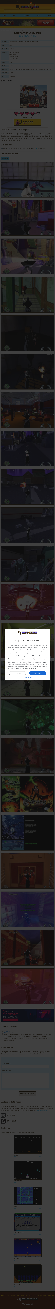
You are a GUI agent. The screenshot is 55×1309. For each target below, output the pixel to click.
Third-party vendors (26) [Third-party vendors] (26, 656)
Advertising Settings (20, 666)
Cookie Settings (22, 668)
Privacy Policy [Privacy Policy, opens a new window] (31, 668)
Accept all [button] (37, 673)
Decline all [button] (17, 673)
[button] (27, 677)
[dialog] (27, 654)
